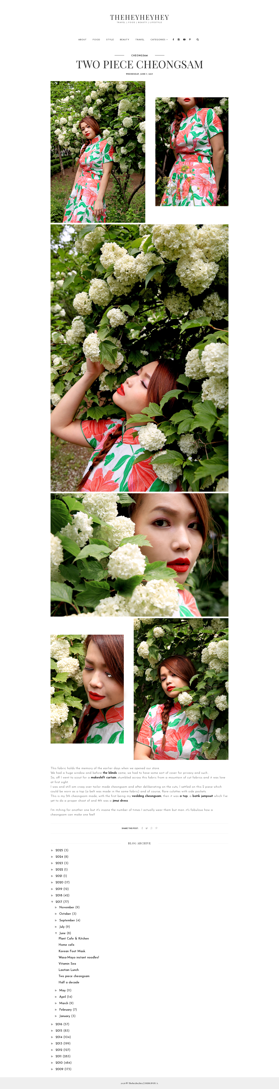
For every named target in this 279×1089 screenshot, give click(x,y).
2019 (59, 889)
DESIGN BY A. (151, 1083)
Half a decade (69, 982)
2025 (60, 850)
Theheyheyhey (139, 17)
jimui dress (120, 800)
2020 (60, 882)
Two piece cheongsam (74, 976)
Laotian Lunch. (69, 970)
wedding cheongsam (146, 796)
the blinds (110, 773)
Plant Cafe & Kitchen (74, 938)
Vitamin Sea (67, 964)
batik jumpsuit (203, 796)
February (66, 1009)
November (67, 907)
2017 (59, 902)
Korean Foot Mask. (72, 951)
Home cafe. (67, 945)
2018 (59, 895)
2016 (59, 1024)
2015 (59, 1031)
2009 (60, 1069)
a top (184, 796)
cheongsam (139, 56)
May (63, 990)
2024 (60, 857)
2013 (59, 1043)
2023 (60, 863)
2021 (59, 876)
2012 (59, 1050)
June (63, 933)
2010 (60, 1063)
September (67, 920)
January (65, 1016)
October (65, 914)
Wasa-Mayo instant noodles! (79, 957)
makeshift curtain (103, 777)
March (64, 1003)
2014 (59, 1037)
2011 (59, 1056)
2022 (60, 869)
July (62, 927)
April (63, 997)
